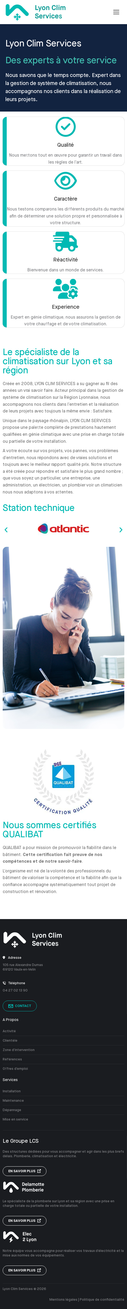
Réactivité (65, 259)
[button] (6, 529)
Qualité (65, 145)
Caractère (65, 198)
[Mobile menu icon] (116, 12)
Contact (19, 1006)
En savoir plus (24, 1171)
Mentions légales (63, 1299)
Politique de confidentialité (102, 1299)
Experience (65, 307)
